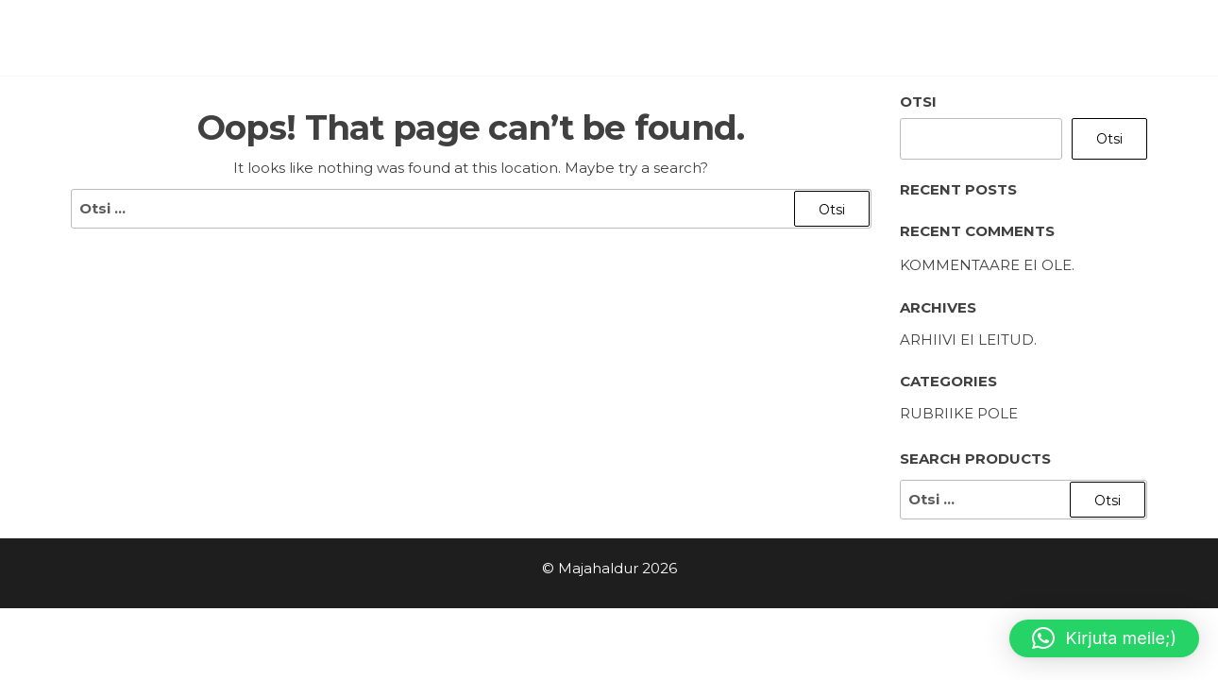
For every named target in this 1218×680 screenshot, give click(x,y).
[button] (1104, 638)
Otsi (918, 101)
